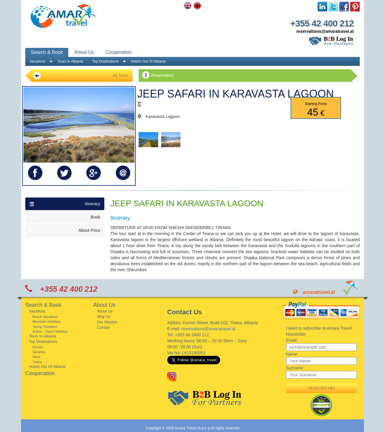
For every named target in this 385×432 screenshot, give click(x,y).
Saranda (38, 352)
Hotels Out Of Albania (148, 61)
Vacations (37, 61)
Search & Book (47, 52)
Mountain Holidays (46, 321)
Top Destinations (105, 61)
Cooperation (119, 52)
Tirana (37, 362)
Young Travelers (44, 326)
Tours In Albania (70, 61)
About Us (84, 52)
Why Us (103, 317)
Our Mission (107, 322)
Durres (37, 347)
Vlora (36, 357)
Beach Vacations (45, 317)
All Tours (80, 75)
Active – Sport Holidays (50, 331)
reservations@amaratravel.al (325, 31)
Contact (103, 327)
